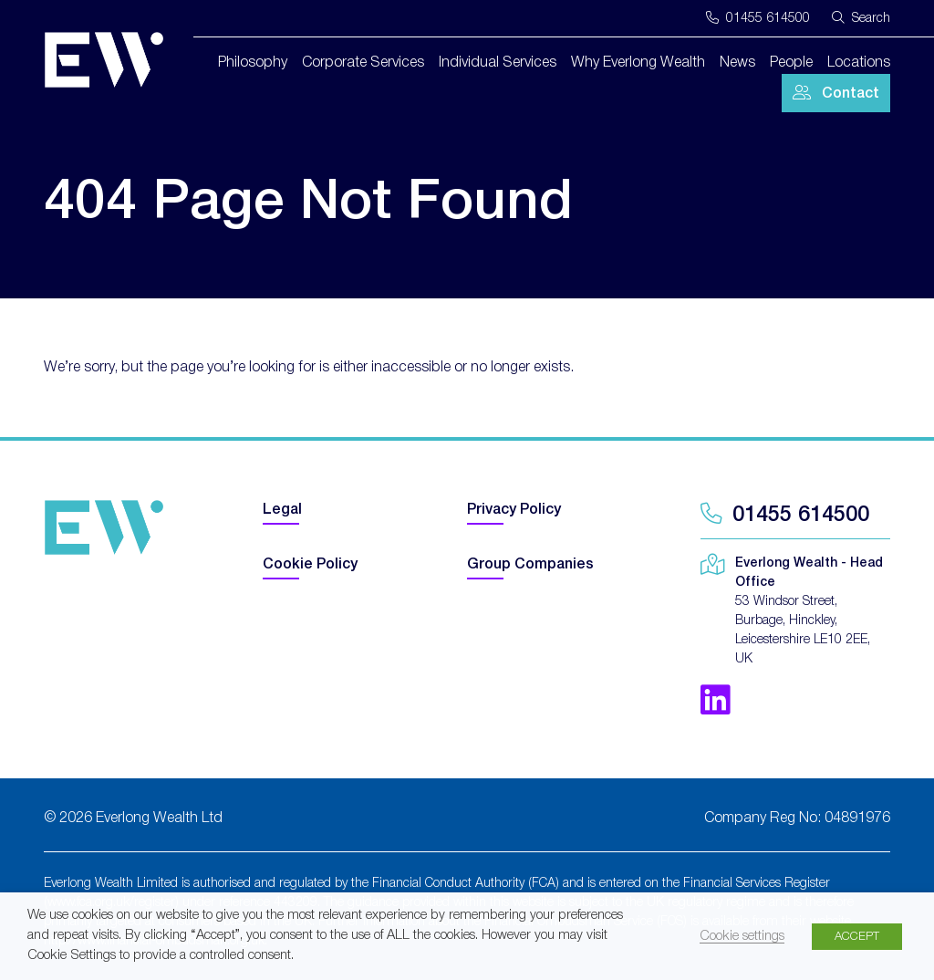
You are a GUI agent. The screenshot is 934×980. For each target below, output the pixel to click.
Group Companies (530, 564)
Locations (858, 63)
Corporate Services (363, 63)
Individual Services (497, 63)
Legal (282, 510)
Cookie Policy (310, 564)
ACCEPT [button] (857, 937)
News (737, 63)
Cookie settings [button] (742, 937)
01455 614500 (758, 19)
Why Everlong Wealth (638, 63)
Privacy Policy (514, 510)
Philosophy (252, 63)
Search (861, 18)
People (791, 63)
